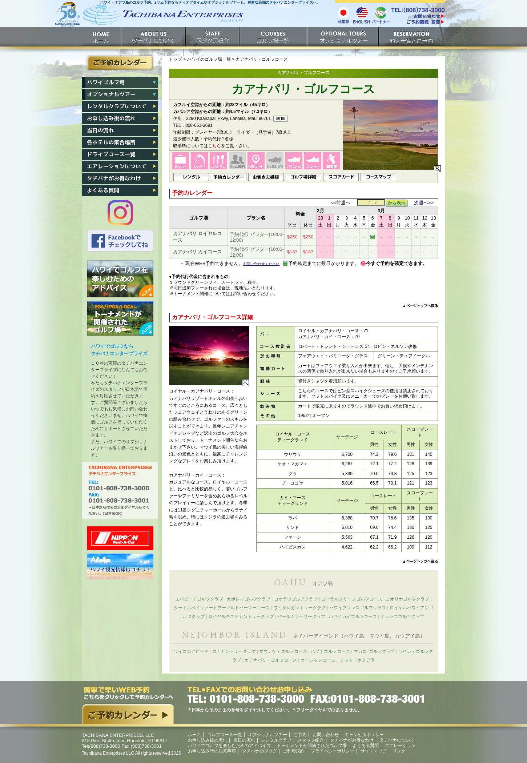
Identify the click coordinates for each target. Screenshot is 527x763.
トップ (175, 59)
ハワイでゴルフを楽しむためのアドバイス (120, 278)
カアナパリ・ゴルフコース (271, 660)
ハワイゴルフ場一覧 (120, 82)
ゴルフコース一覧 (224, 734)
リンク (399, 751)
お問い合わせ (326, 734)
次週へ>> (424, 202)
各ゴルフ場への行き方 (120, 154)
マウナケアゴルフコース (283, 651)
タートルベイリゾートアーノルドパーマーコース (222, 607)
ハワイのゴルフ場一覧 (209, 59)
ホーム (102, 37)
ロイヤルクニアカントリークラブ (241, 616)
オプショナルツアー (343, 37)
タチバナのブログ (259, 751)
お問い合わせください (261, 264)
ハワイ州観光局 (120, 566)
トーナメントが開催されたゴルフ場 (120, 318)
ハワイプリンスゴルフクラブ (357, 607)
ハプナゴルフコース (330, 651)
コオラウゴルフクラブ (296, 599)
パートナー (380, 15)
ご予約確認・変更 (417, 22)
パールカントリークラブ (301, 616)
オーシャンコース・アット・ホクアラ (338, 660)
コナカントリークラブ (234, 651)
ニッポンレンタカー (120, 538)
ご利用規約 (294, 751)
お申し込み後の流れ (120, 118)
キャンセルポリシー (364, 734)
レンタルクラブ (276, 740)
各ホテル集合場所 (120, 142)
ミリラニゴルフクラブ (402, 616)
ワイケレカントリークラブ (299, 607)
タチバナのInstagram (120, 212)
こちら (214, 145)
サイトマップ (374, 751)
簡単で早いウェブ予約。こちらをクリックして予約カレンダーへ (128, 705)
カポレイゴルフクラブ (248, 599)
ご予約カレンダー (119, 63)
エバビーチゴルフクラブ (199, 599)
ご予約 (412, 37)
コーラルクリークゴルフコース (351, 599)
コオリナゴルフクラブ (407, 599)
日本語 (343, 15)
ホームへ (149, 17)
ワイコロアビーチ (191, 651)
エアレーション (120, 166)
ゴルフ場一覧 (273, 37)
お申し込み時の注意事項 (212, 751)
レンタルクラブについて (120, 106)
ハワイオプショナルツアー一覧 (120, 94)
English (361, 15)
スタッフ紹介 (213, 37)
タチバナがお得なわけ (120, 178)
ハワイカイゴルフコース (353, 616)
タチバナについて (154, 37)
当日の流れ (120, 130)
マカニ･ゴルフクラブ (374, 651)
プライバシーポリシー (332, 751)
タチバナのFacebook (120, 241)
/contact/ (417, 16)
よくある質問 (120, 190)
